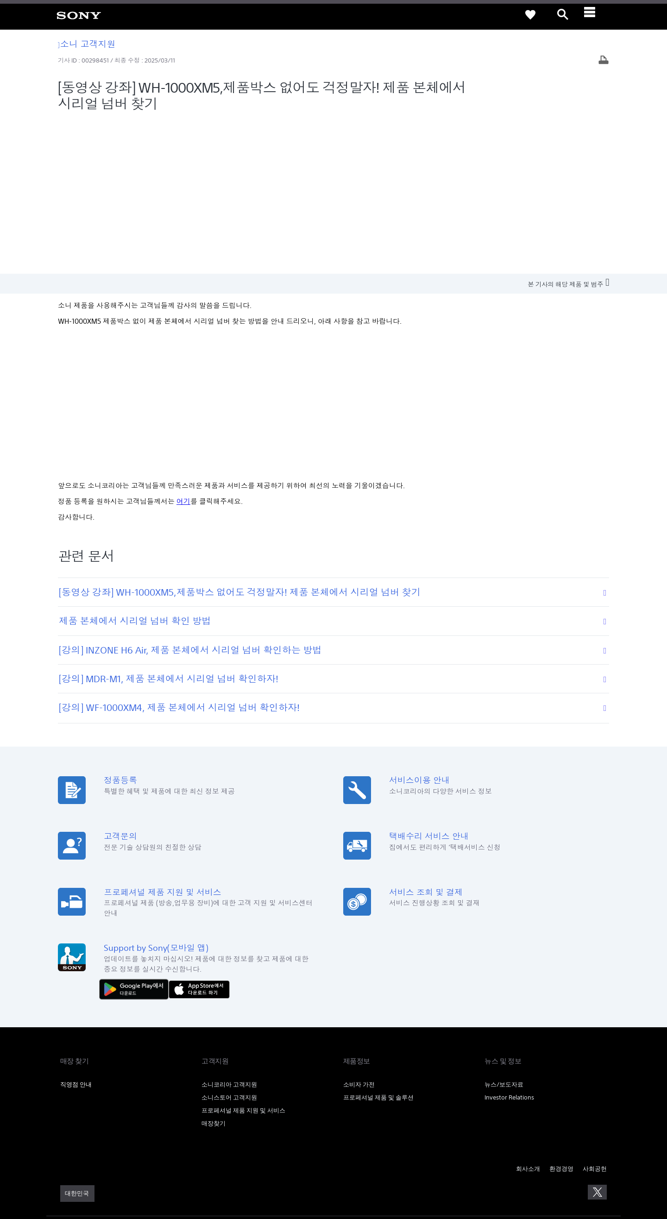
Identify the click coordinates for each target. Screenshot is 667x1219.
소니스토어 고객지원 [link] (229, 943)
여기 (183, 347)
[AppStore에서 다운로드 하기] (199, 833)
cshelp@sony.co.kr (187, 1170)
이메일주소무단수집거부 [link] (160, 1081)
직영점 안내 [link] (76, 930)
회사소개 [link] (528, 1014)
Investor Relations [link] (509, 943)
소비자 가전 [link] (359, 930)
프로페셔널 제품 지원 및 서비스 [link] (243, 956)
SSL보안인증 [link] (209, 1081)
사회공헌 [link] (595, 1014)
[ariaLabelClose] (595, 15)
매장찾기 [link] (213, 969)
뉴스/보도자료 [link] (504, 930)
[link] (79, 14)
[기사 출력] (603, 61)
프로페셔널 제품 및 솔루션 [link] (378, 943)
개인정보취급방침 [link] (106, 1081)
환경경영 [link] (561, 1014)
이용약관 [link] (70, 1081)
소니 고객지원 (87, 43)
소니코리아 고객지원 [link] (229, 930)
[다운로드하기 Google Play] (136, 833)
